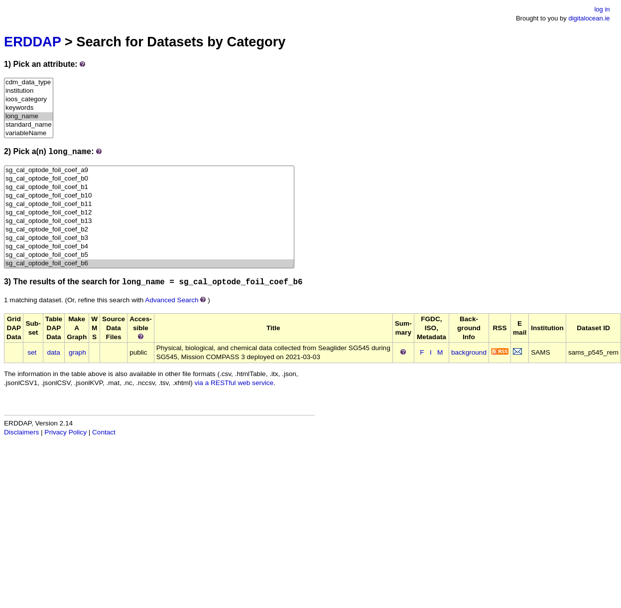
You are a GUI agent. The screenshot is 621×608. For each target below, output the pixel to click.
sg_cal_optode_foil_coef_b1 (149, 187)
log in (602, 9)
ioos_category (28, 99)
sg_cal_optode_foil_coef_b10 (149, 196)
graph (77, 352)
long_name (28, 116)
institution (28, 91)
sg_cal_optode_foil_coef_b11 (149, 204)
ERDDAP (32, 41)
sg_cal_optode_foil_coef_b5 (149, 255)
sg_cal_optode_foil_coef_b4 (149, 246)
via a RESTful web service (234, 383)
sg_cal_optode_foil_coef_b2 (149, 229)
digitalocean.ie (589, 18)
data (53, 352)
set (31, 352)
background (469, 352)
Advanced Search (171, 300)
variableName (28, 133)
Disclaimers (21, 432)
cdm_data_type (28, 82)
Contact (104, 432)
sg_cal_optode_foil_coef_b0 (149, 179)
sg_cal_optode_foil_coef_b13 (149, 221)
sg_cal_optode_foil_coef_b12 (149, 212)
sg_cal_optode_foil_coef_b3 (149, 238)
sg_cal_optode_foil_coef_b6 (149, 263)
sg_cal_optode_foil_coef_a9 (149, 170)
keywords (28, 108)
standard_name (28, 125)
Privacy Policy (65, 432)
